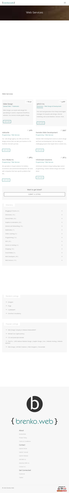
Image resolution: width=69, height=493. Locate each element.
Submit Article (23, 448)
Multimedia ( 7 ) (34, 230)
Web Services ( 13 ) (34, 260)
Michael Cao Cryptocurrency (14, 334)
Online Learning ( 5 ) (34, 234)
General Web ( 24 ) (34, 218)
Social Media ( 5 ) (34, 253)
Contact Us (22, 467)
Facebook (22, 474)
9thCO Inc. (41, 104)
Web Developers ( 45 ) (34, 256)
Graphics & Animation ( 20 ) (34, 222)
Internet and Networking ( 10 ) (34, 226)
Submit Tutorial (23, 452)
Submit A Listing (34, 194)
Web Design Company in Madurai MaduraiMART (20, 330)
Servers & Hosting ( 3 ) (34, 245)
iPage (8, 306)
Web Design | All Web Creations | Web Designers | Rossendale (25, 347)
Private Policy (23, 438)
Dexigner (9, 302)
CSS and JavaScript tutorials (14, 337)
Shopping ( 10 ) (34, 249)
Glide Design (8, 104)
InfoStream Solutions (44, 160)
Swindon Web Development (47, 132)
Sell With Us (22, 459)
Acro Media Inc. (8, 160)
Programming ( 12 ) (34, 237)
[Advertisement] (34, 38)
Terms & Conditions (25, 441)
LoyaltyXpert (10, 310)
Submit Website (23, 456)
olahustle (5, 132)
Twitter (21, 477)
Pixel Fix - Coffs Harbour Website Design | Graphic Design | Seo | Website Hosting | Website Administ (33, 342)
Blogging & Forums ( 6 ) (34, 211)
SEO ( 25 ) (34, 241)
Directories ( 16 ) (34, 215)
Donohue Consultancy (13, 313)
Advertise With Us (24, 463)
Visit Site (7, 121)
